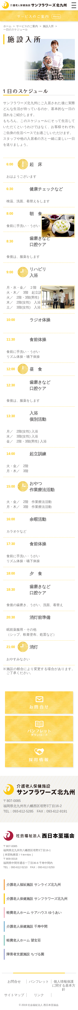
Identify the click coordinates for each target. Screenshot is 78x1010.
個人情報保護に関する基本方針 (63, 985)
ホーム (7, 26)
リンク (39, 995)
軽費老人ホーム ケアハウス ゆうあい (34, 912)
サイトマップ (14, 995)
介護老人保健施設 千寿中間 (26, 926)
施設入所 (48, 26)
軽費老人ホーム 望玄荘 (23, 940)
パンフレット (39, 981)
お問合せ (14, 981)
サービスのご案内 (27, 26)
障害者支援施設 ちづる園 (25, 954)
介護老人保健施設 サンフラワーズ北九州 (36, 898)
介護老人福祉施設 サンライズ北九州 (33, 884)
